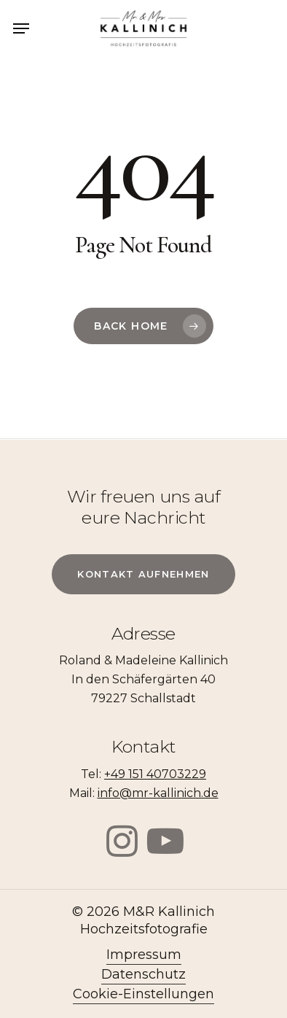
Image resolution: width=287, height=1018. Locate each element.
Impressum (143, 955)
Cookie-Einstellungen (143, 994)
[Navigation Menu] (21, 28)
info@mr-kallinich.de (158, 793)
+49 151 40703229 (155, 774)
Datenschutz (143, 974)
